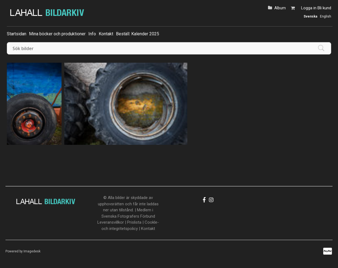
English (325, 16)
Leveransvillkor (110, 222)
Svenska (310, 16)
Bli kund (324, 7)
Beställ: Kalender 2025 (137, 33)
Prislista (134, 222)
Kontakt (106, 33)
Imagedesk (32, 251)
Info (92, 33)
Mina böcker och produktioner (57, 33)
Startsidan (16, 33)
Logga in (308, 7)
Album (280, 7)
